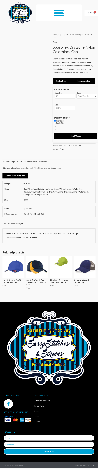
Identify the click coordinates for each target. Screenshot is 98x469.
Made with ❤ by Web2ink (84, 466)
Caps (61, 35)
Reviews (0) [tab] (45, 162)
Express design (83, 81)
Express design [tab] (8, 162)
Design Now (61, 81)
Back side (60, 123)
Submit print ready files (16, 176)
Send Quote (75, 136)
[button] (59, 13)
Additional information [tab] (28, 162)
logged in (20, 238)
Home (55, 35)
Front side (60, 121)
